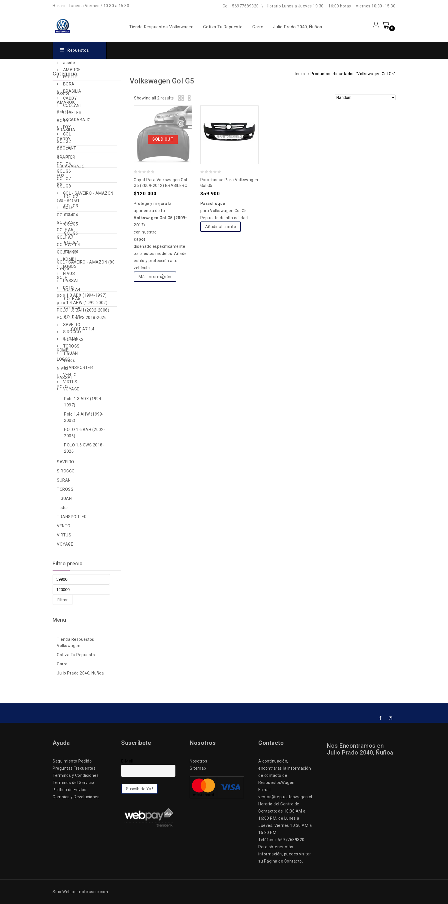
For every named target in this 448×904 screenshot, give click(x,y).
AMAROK (72, 69)
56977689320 (291, 839)
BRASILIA (72, 91)
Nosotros (198, 761)
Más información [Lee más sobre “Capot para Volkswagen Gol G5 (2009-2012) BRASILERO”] (155, 276)
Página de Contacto (283, 861)
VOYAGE (71, 389)
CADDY (70, 98)
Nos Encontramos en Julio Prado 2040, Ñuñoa (360, 749)
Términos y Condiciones (76, 775)
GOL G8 (64, 186)
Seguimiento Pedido (72, 761)
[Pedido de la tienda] (365, 97)
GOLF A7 (65, 237)
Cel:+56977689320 (241, 6)
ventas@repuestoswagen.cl (285, 797)
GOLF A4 (65, 215)
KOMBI (69, 259)
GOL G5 (64, 163)
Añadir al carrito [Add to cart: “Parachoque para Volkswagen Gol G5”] (220, 226)
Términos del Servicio (73, 782)
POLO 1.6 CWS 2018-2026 (82, 317)
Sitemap (198, 768)
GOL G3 (64, 149)
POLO (68, 288)
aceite (69, 62)
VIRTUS (70, 382)
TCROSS (71, 346)
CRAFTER (72, 112)
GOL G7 (64, 178)
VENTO (70, 374)
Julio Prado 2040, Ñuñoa (297, 26)
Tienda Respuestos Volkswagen (161, 26)
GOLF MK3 (66, 252)
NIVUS (69, 273)
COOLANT (73, 105)
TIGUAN (70, 353)
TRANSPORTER (78, 367)
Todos (69, 360)
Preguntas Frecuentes (74, 768)
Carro (258, 26)
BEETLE (70, 77)
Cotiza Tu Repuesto (223, 26)
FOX (67, 127)
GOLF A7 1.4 (68, 244)
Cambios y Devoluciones (76, 797)
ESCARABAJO (77, 119)
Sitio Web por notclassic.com (80, 891)
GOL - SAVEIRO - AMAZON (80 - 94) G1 (85, 197)
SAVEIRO (72, 324)
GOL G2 (64, 141)
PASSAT (71, 280)
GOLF (68, 207)
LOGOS (70, 266)
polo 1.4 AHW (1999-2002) (82, 302)
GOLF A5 (65, 222)
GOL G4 (64, 156)
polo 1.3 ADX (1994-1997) (82, 295)
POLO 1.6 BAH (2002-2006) (83, 310)
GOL (67, 134)
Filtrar (62, 600)
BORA (69, 84)
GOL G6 (64, 171)
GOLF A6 (65, 230)
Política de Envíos (69, 789)
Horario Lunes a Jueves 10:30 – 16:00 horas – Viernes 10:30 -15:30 (331, 6)
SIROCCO (72, 332)
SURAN (70, 339)
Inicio (300, 73)
